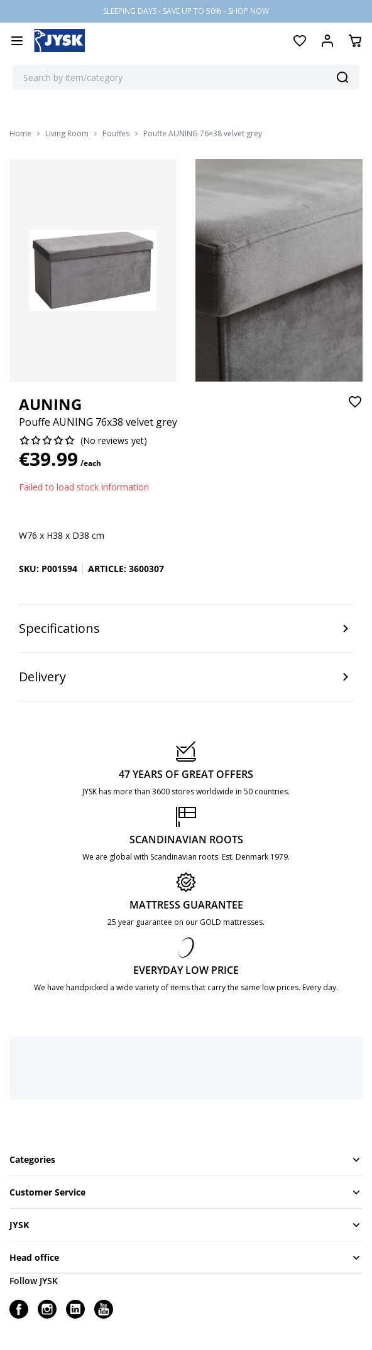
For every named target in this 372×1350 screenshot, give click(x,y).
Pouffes (115, 134)
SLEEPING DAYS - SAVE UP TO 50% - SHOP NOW (186, 11)
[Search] (342, 77)
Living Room (67, 134)
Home (20, 134)
